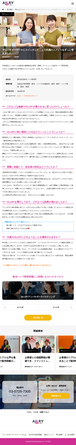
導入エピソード (7, 14)
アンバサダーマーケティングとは (14, 435)
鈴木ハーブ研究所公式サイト (27, 96)
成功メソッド (49, 435)
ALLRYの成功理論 (35, 435)
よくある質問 (69, 435)
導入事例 (59, 435)
